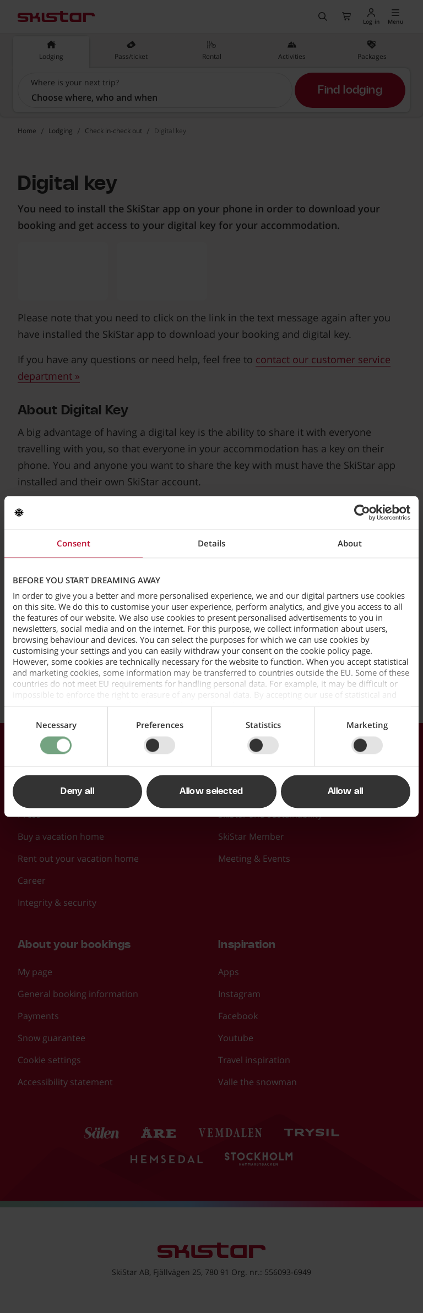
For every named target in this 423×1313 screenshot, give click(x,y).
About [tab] (350, 543)
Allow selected (211, 791)
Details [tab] (211, 543)
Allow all (346, 791)
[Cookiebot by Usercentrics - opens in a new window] (362, 512)
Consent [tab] (73, 543)
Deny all (77, 791)
